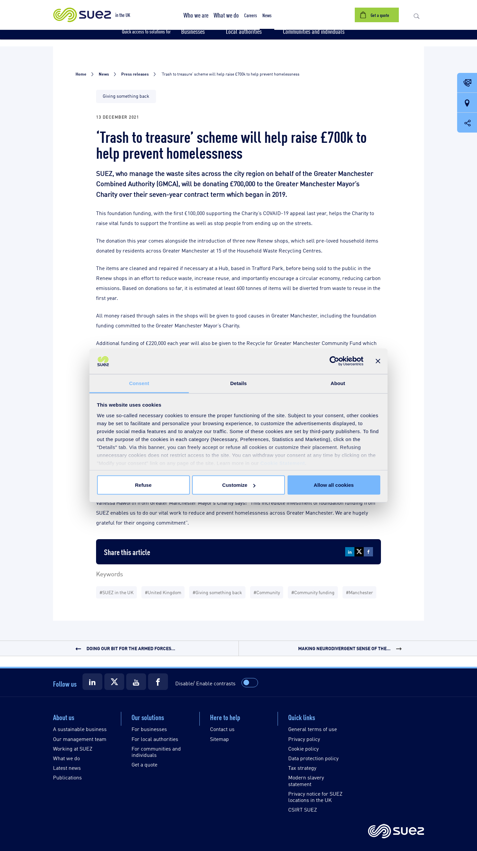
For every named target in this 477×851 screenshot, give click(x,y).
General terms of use (312, 728)
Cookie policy (303, 748)
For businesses (149, 728)
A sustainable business (80, 728)
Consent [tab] (139, 383)
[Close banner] (378, 361)
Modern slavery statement (306, 780)
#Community (266, 592)
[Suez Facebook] (158, 681)
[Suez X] (114, 681)
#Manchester (359, 592)
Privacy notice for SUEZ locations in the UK (315, 796)
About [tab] (338, 383)
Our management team (79, 738)
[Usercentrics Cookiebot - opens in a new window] (334, 361)
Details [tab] (238, 383)
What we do (66, 758)
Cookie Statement (282, 463)
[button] (196, 15)
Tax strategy (302, 767)
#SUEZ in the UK (116, 592)
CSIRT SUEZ (302, 809)
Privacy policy (304, 738)
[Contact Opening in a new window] (467, 83)
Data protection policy (313, 758)
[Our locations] (467, 103)
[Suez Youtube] (136, 681)
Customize (238, 485)
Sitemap (219, 738)
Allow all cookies (334, 485)
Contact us (222, 728)
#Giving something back (217, 592)
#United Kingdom (163, 592)
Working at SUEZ (72, 748)
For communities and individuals (156, 751)
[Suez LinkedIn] (92, 681)
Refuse (143, 485)
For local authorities (155, 738)
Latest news (67, 767)
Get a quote (144, 764)
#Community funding (313, 592)
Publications (67, 777)
